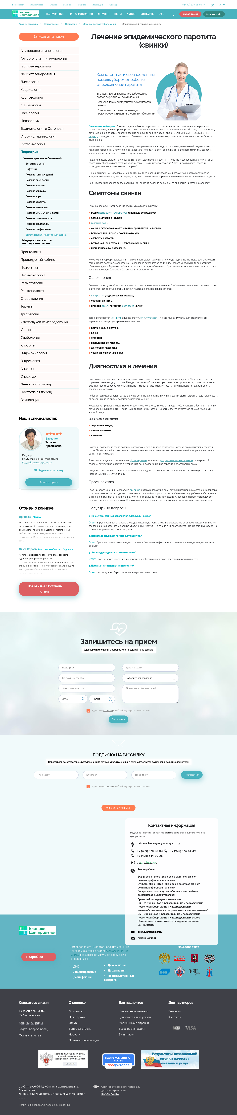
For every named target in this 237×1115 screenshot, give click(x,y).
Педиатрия (29, 152)
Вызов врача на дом (131, 1028)
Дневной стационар (36, 384)
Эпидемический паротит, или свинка (46, 234)
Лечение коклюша (36, 191)
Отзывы (53, 5)
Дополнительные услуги (135, 1017)
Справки (103, 14)
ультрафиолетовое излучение (176, 460)
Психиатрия (30, 267)
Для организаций (81, 14)
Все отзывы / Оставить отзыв (45, 588)
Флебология (30, 338)
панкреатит (97, 295)
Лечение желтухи (35, 185)
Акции (131, 14)
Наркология (30, 113)
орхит (105, 306)
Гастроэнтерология (36, 66)
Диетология (30, 82)
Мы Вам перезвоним (30, 1015)
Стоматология (32, 299)
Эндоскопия (30, 361)
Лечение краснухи (36, 202)
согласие (108, 710)
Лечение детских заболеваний (42, 158)
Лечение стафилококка (38, 229)
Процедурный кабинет (39, 260)
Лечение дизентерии (37, 180)
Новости (74, 1034)
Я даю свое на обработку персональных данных (121, 710)
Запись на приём (214, 14)
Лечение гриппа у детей (39, 174)
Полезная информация (84, 1040)
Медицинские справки (134, 1023)
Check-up (113, 5)
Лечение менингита (36, 207)
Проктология (31, 252)
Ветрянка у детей (35, 163)
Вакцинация (30, 400)
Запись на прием (49, 482)
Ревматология (32, 283)
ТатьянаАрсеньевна (62, 441)
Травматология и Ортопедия (43, 129)
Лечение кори (33, 196)
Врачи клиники (36, 5)
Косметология (32, 97)
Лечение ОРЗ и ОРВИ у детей (42, 213)
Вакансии (67, 5)
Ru (220, 4)
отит (142, 317)
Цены (118, 14)
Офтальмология (33, 144)
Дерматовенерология (38, 74)
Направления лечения (133, 1011)
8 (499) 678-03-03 (192, 4)
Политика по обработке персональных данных (44, 1105)
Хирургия (28, 345)
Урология (28, 330)
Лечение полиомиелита (39, 218)
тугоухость (152, 317)
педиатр (93, 136)
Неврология (30, 121)
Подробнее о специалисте (37, 462)
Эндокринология (34, 353)
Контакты (147, 14)
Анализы (27, 369)
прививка (135, 490)
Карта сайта (110, 1094)
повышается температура (113, 212)
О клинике (75, 1011)
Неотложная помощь (37, 392)
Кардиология (31, 90)
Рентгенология (32, 291)
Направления (55, 14)
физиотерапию (139, 460)
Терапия (27, 306)
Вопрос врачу (18, 5)
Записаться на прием (49, 36)
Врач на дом (98, 5)
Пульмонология (33, 275)
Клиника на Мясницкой (118, 807)
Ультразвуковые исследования (44, 322)
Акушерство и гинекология (42, 51)
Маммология (31, 105)
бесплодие (128, 306)
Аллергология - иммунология (44, 58)
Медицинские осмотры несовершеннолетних (37, 242)
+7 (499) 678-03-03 (32, 1011)
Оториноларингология (38, 136)
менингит (116, 317)
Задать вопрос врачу (50, 470)
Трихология (30, 314)
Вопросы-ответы (80, 1028)
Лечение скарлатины (37, 224)
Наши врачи (77, 1017)
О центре (82, 5)
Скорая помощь (190, 14)
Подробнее (34, 957)
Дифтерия (31, 169)
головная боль (99, 223)
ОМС (162, 14)
